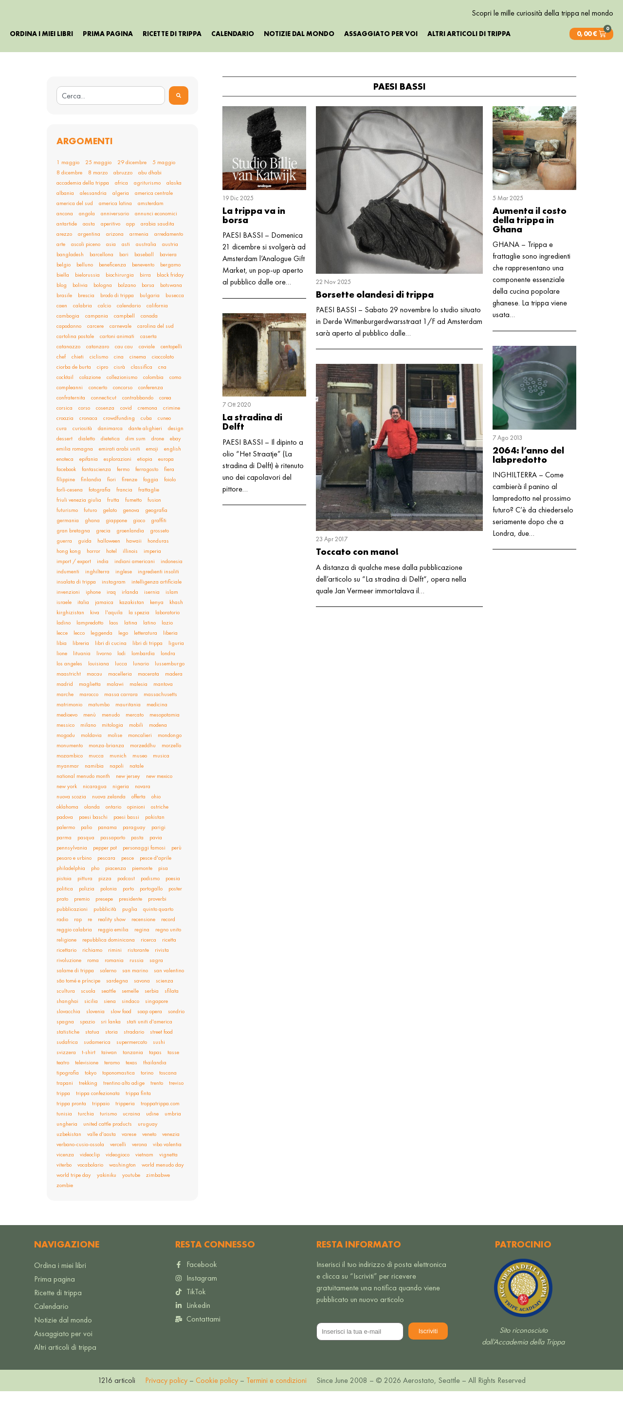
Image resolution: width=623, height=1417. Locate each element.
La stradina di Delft (252, 448)
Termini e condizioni (276, 1406)
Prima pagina (108, 59)
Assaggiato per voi (381, 59)
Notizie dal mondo (299, 59)
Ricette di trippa (172, 59)
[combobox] (110, 121)
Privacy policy (166, 1406)
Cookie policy (216, 1406)
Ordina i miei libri (41, 59)
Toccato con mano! (357, 578)
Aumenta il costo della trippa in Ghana (530, 245)
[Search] (178, 121)
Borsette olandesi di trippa (375, 320)
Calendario (232, 59)
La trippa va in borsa (253, 241)
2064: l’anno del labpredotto (528, 480)
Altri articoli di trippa (469, 59)
